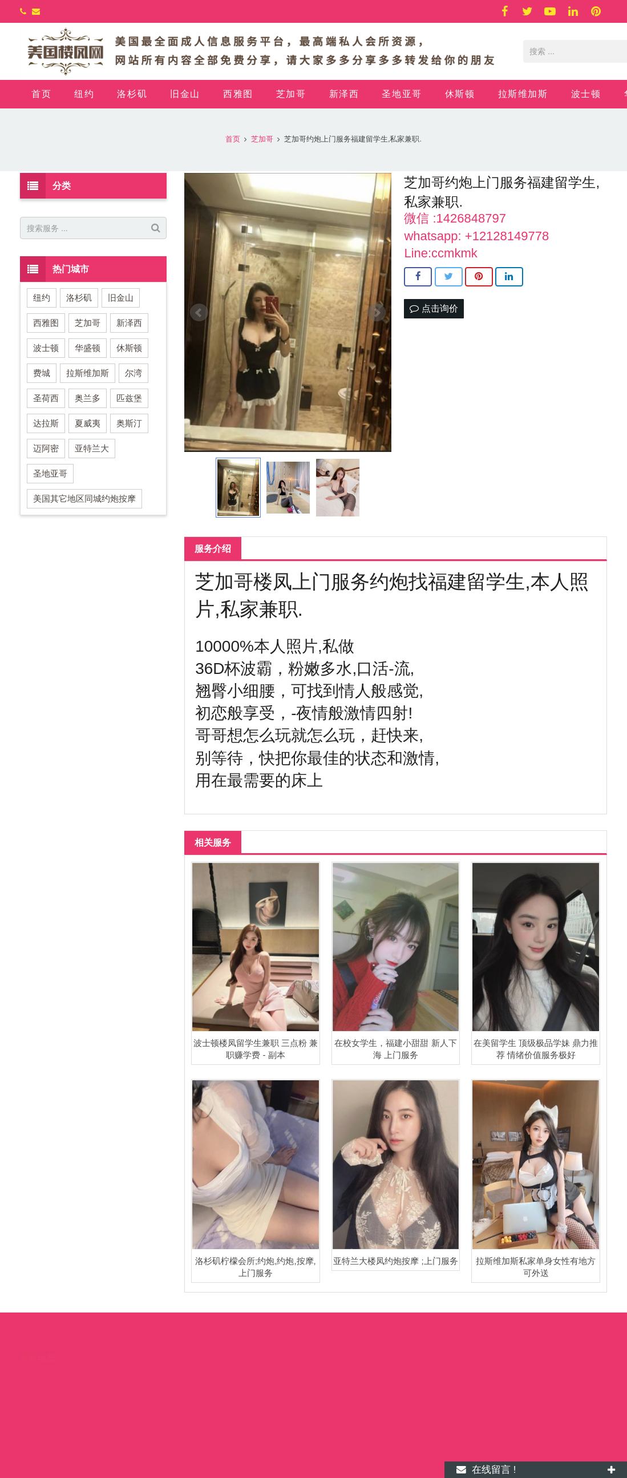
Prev (199, 313)
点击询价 (434, 308)
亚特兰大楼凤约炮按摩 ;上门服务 (395, 1261)
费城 (41, 373)
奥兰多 (87, 398)
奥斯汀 (129, 423)
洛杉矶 (79, 297)
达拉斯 (46, 423)
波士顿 (46, 348)
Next (376, 313)
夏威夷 (87, 423)
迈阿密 (46, 448)
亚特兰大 (92, 448)
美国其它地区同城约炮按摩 (84, 498)
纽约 (41, 297)
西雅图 (46, 323)
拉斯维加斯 (87, 373)
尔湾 (133, 373)
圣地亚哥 (50, 473)
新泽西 (129, 323)
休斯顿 (129, 348)
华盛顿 (87, 348)
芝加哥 (87, 323)
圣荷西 (46, 398)
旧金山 (121, 297)
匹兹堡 (129, 398)
